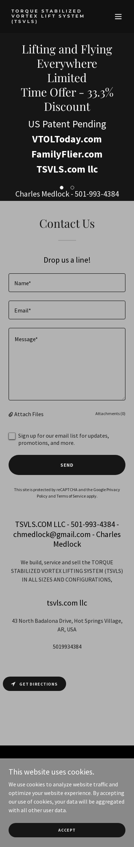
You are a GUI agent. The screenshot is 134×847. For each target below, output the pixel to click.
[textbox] (67, 282)
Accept (66, 835)
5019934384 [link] (67, 646)
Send (67, 465)
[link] (49, 20)
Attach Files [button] (29, 414)
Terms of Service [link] (71, 496)
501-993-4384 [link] (97, 194)
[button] (118, 16)
